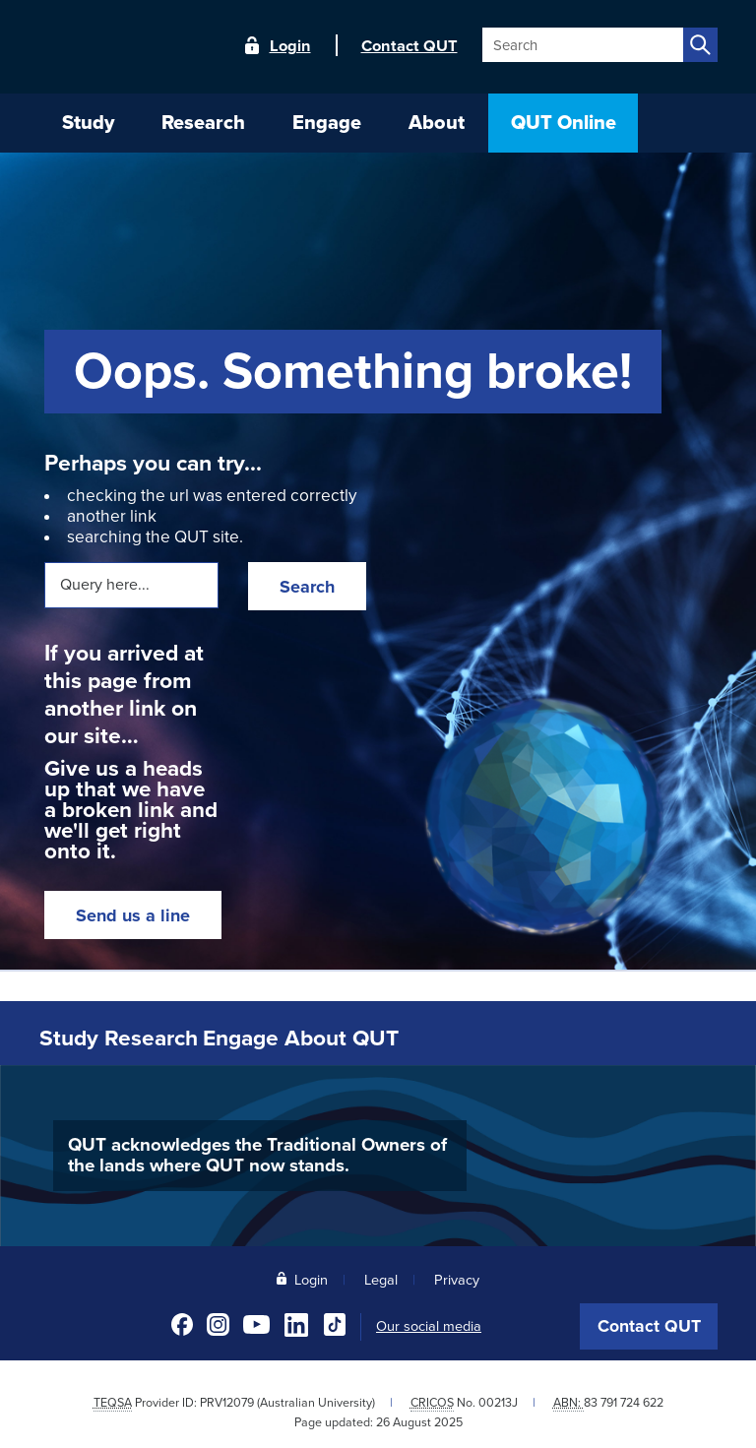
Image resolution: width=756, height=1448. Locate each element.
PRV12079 (227, 1399)
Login (290, 46)
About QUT (432, 1036)
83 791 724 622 (623, 1399)
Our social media (428, 1323)
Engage (309, 1036)
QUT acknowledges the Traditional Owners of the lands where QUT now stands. (257, 1152)
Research (192, 1036)
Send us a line (133, 915)
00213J (498, 1399)
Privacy (456, 1276)
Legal (381, 1276)
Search (307, 587)
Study (84, 1036)
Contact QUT (649, 1322)
